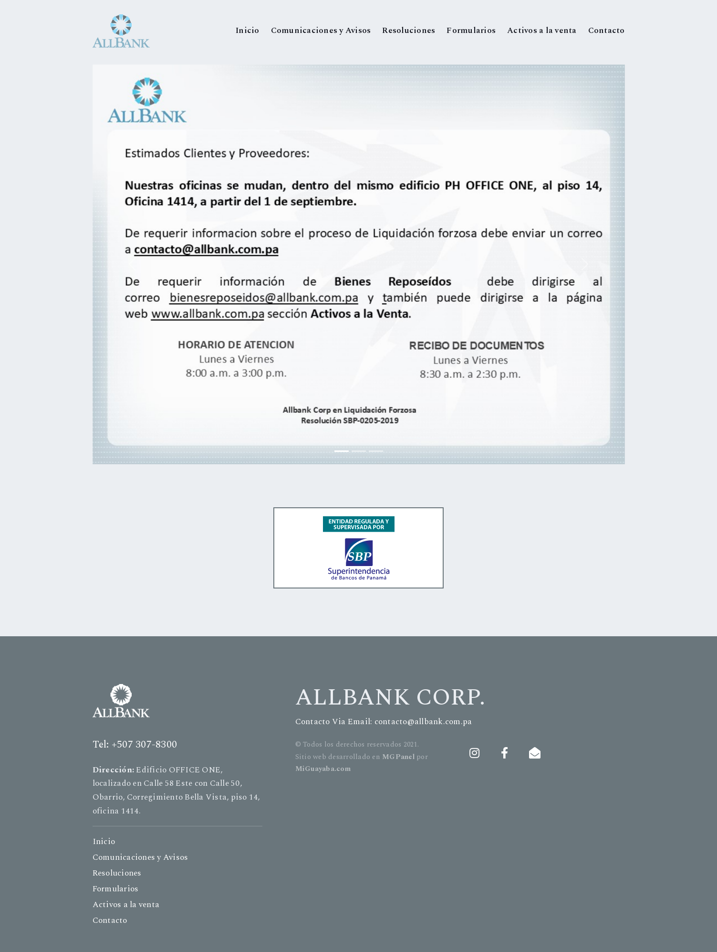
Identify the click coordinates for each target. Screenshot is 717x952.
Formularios (471, 30)
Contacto (606, 30)
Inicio (248, 30)
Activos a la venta (542, 30)
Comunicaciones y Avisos (321, 30)
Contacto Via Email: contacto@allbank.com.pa (383, 722)
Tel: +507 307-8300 (135, 744)
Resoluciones (408, 30)
